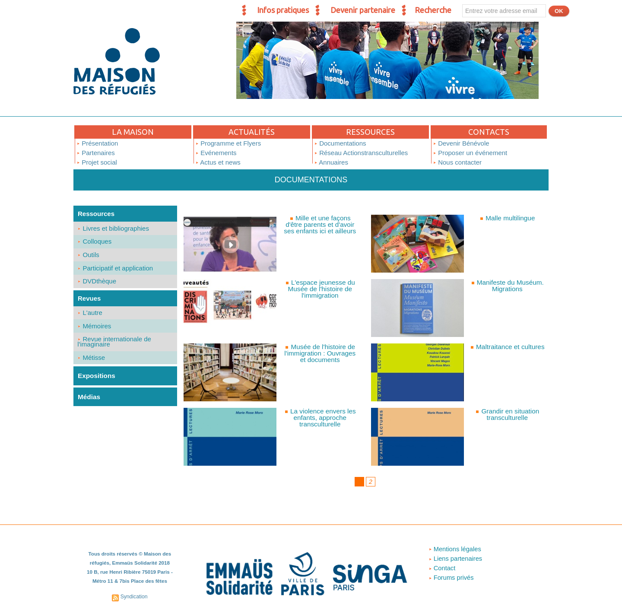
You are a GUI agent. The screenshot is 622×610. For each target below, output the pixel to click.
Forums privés (451, 577)
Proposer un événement (470, 152)
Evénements (216, 152)
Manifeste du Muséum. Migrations (510, 285)
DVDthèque (97, 283)
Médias (89, 401)
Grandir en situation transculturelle (510, 414)
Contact (442, 568)
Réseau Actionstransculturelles (361, 152)
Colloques (95, 242)
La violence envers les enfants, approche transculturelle (323, 417)
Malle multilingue (510, 218)
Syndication (134, 596)
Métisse (91, 362)
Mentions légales (455, 549)
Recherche (433, 10)
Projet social (96, 162)
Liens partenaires (455, 558)
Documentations (340, 143)
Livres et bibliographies (113, 228)
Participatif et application (115, 269)
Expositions (96, 380)
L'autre (90, 315)
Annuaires (331, 162)
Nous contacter (457, 162)
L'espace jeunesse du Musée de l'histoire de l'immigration (321, 289)
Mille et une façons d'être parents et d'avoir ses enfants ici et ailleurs (323, 224)
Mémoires (94, 329)
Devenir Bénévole (461, 143)
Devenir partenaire (362, 10)
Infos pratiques (283, 10)
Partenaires (95, 152)
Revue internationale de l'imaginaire (115, 346)
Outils (89, 256)
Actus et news (218, 162)
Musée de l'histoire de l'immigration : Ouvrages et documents (320, 353)
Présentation (97, 143)
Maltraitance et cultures (510, 346)
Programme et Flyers (228, 143)
